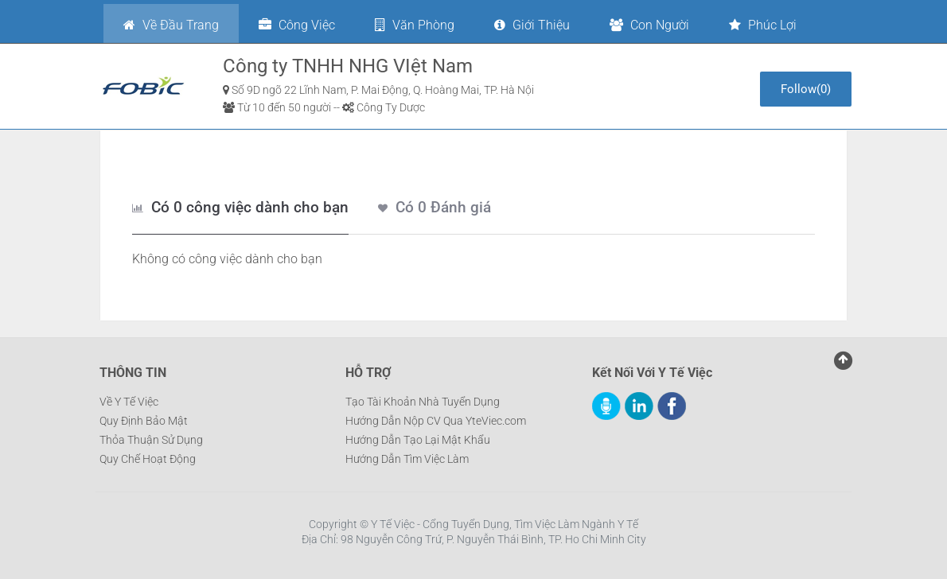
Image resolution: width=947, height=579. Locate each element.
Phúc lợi (763, 25)
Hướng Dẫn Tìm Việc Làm (407, 459)
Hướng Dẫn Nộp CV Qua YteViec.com (435, 420)
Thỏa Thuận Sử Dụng (151, 439)
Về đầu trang (171, 25)
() (806, 89)
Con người (649, 25)
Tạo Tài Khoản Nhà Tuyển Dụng (422, 401)
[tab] (240, 208)
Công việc (297, 25)
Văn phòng (414, 25)
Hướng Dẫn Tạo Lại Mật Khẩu (417, 439)
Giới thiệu (532, 25)
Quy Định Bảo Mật (143, 420)
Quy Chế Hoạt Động (147, 459)
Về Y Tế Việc (128, 401)
